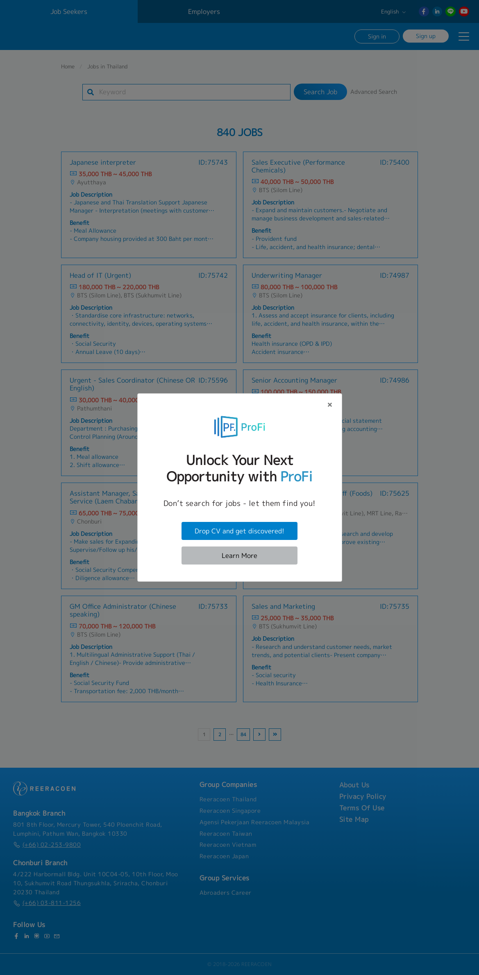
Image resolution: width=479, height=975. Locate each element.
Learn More (239, 555)
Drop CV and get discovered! (239, 531)
